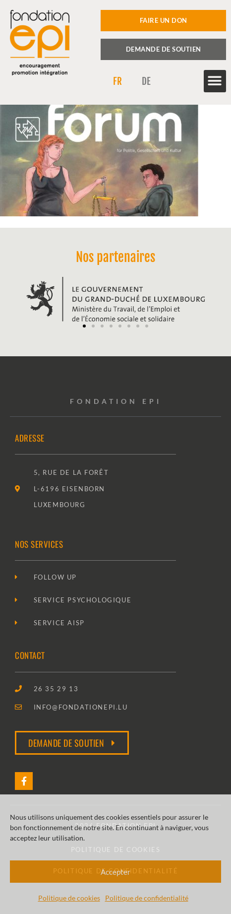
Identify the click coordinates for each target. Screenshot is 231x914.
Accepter (115, 871)
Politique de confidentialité (146, 898)
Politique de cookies (69, 898)
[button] (215, 81)
